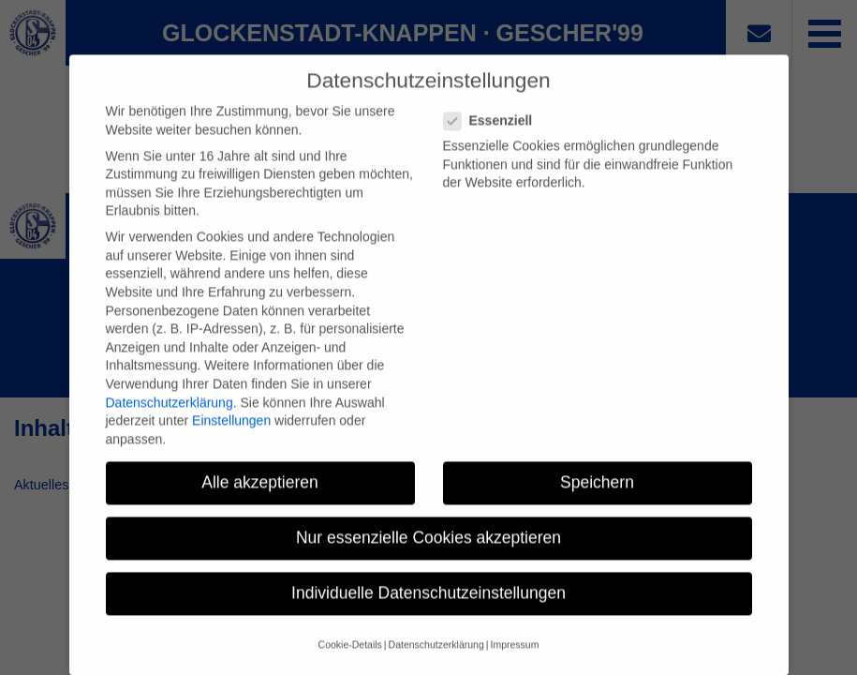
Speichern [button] (597, 497)
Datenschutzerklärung (169, 417)
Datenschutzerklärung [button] (436, 660)
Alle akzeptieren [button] (259, 497)
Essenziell (494, 135)
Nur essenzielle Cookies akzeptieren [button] (428, 552)
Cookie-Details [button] (350, 660)
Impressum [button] (514, 660)
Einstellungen (231, 435)
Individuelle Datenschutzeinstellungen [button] (428, 607)
